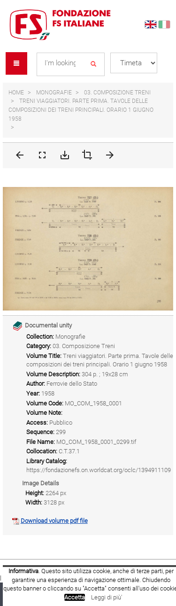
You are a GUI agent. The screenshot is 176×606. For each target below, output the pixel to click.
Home (16, 92)
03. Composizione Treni (117, 92)
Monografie (54, 92)
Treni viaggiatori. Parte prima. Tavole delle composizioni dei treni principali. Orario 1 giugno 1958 (80, 110)
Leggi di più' (106, 597)
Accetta (74, 597)
